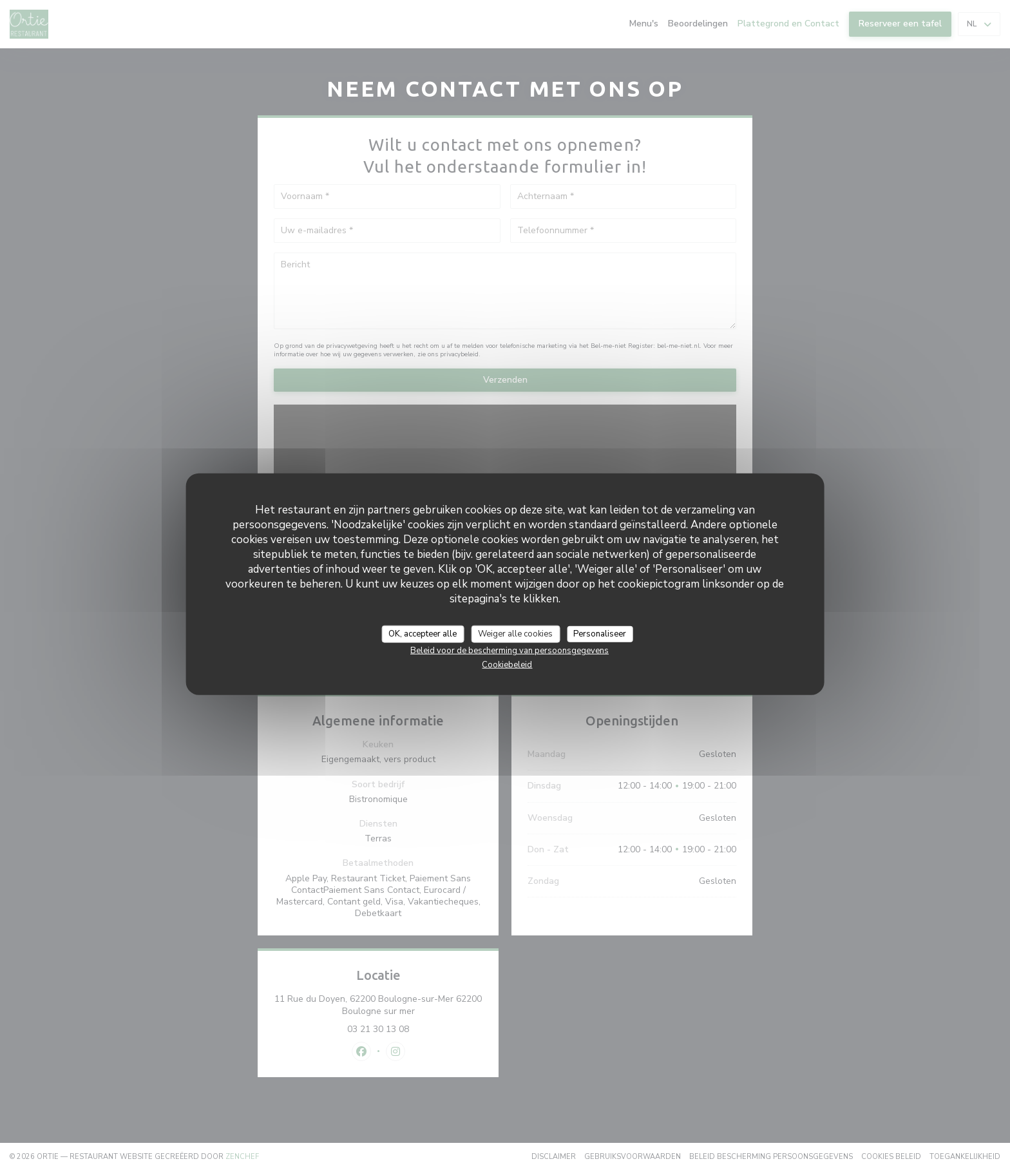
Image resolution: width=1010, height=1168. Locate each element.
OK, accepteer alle (422, 633)
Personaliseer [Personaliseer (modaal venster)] (599, 633)
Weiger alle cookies (515, 633)
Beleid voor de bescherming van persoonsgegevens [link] (509, 650)
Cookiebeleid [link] (507, 665)
